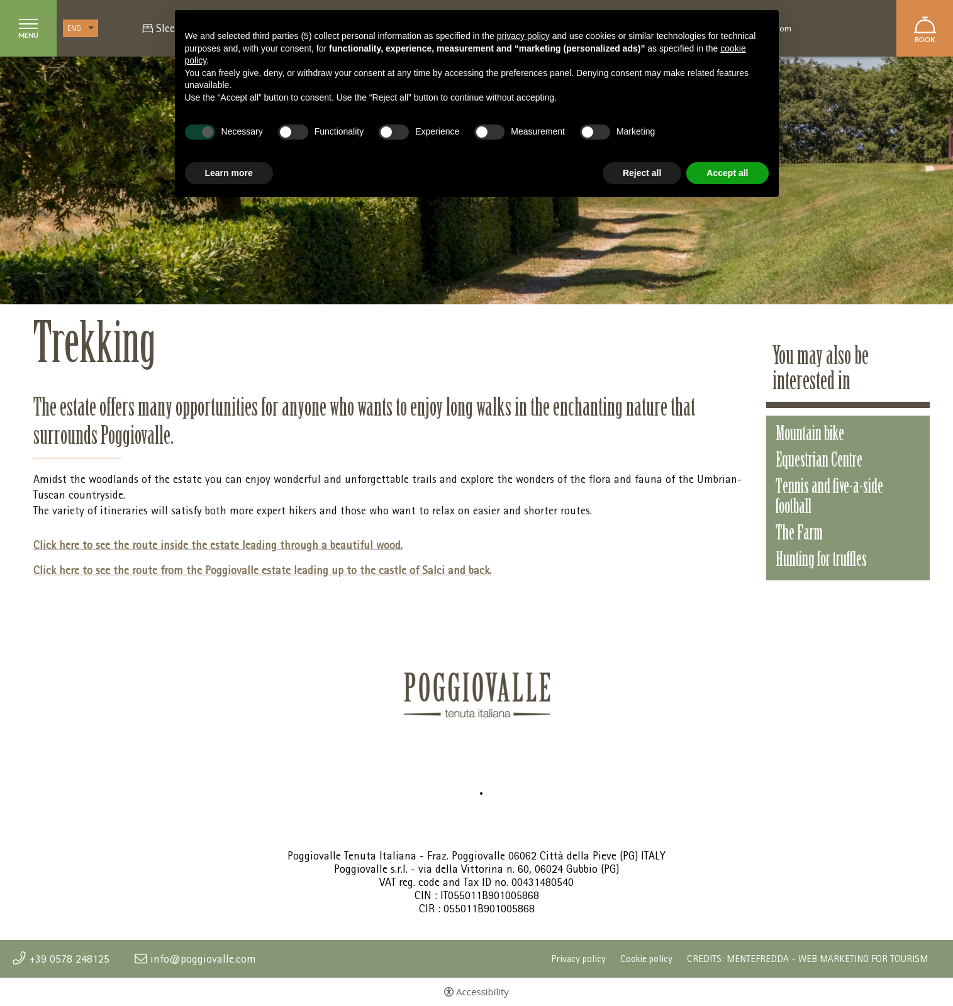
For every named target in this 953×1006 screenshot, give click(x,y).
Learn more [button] (229, 173)
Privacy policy (578, 959)
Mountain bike (810, 435)
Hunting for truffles (821, 561)
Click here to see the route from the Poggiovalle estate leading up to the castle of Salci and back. (262, 570)
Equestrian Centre (819, 461)
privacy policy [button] (523, 36)
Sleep (168, 28)
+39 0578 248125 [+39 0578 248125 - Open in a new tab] (69, 959)
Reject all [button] (642, 173)
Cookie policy (646, 959)
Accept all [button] (727, 173)
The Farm (799, 534)
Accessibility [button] (482, 992)
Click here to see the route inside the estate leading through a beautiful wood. (218, 544)
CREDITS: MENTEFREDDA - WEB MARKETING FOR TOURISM (807, 959)
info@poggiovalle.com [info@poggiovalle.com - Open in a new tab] (203, 959)
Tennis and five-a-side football (829, 498)
